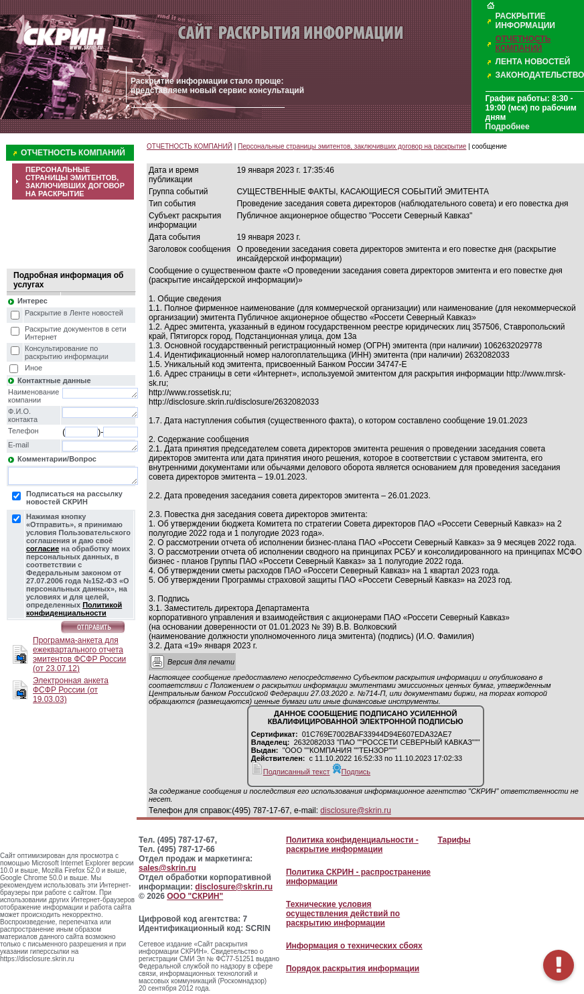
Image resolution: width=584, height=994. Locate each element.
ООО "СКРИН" (195, 896)
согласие (42, 549)
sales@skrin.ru (167, 868)
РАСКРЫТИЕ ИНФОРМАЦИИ (525, 20)
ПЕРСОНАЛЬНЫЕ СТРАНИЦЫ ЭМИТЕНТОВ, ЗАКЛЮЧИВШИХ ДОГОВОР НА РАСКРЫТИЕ (75, 181)
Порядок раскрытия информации (352, 968)
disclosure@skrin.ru (355, 810)
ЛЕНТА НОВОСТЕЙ (533, 61)
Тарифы (453, 840)
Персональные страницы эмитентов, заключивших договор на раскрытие (352, 146)
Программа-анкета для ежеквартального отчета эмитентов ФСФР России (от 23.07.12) (79, 654)
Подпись (351, 772)
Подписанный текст (290, 772)
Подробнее (508, 126)
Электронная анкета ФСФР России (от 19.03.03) (70, 690)
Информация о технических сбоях (354, 945)
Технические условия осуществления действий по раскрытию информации (343, 914)
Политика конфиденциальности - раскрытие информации (352, 844)
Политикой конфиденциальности (74, 609)
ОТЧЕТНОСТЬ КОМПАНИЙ (523, 43)
